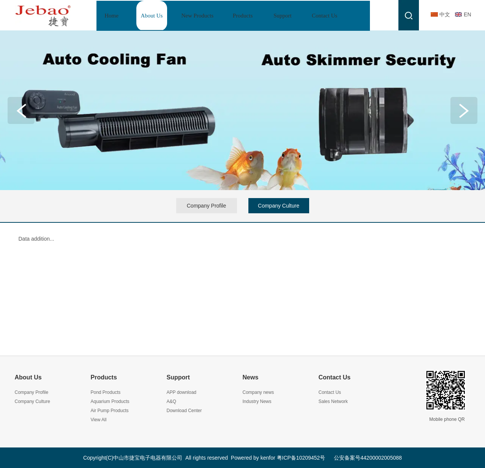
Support (178, 377)
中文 (444, 14)
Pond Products (106, 392)
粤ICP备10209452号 (301, 458)
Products (104, 377)
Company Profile (32, 392)
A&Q (171, 401)
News (251, 377)
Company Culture (32, 401)
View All (99, 419)
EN (467, 14)
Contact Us (335, 377)
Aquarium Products (110, 401)
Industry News (257, 401)
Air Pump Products (110, 410)
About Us (28, 377)
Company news (258, 392)
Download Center (184, 410)
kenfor (268, 458)
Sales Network (333, 401)
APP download (182, 392)
